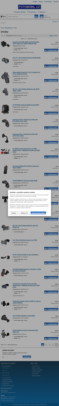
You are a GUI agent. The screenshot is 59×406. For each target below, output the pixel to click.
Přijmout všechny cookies (38, 213)
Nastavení (13, 213)
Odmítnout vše (24, 213)
